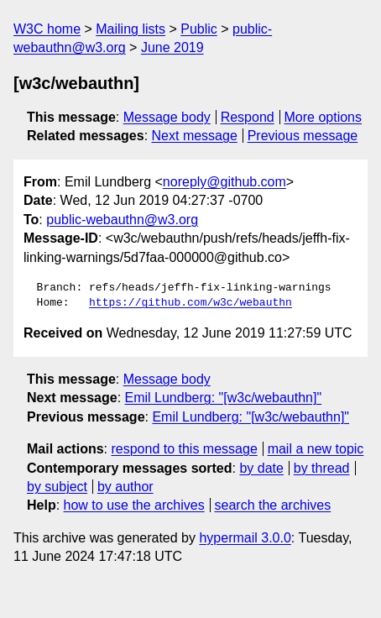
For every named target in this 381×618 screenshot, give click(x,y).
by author (125, 486)
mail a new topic (316, 449)
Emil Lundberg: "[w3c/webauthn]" (223, 397)
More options (323, 117)
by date (261, 468)
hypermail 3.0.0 (244, 538)
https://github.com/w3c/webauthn (190, 303)
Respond (247, 117)
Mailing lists (130, 29)
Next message (194, 135)
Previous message (303, 135)
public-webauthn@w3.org (122, 219)
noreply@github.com (224, 182)
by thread (322, 468)
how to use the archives (134, 505)
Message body (167, 117)
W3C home (47, 29)
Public (198, 29)
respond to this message (184, 449)
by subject (57, 486)
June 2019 (172, 47)
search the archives (273, 505)
